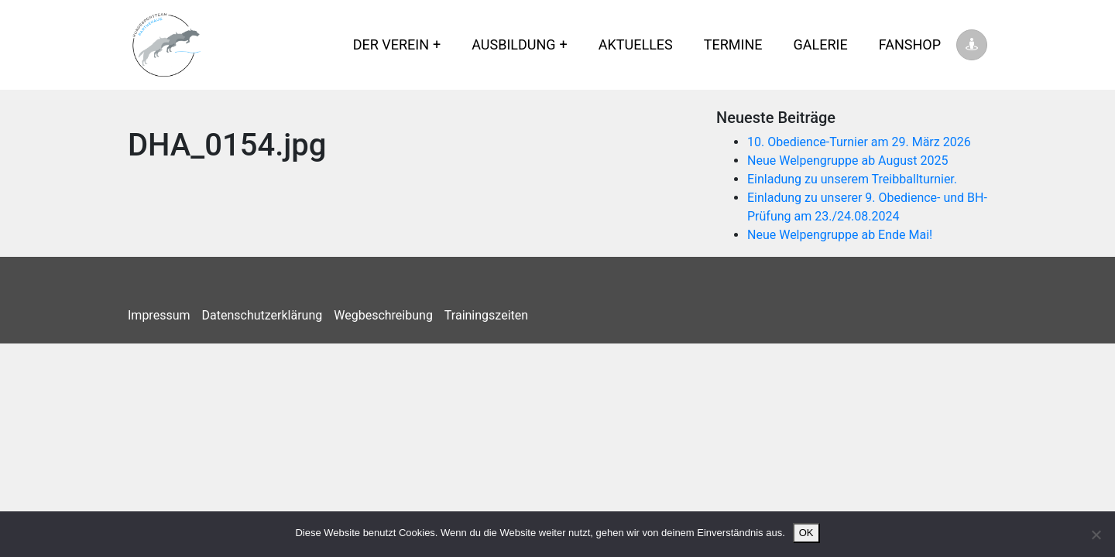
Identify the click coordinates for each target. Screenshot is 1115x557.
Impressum (159, 315)
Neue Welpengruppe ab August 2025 (848, 160)
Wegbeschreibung (383, 315)
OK (806, 532)
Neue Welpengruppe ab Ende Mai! (839, 234)
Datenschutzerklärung (262, 315)
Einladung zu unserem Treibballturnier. (852, 179)
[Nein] (1095, 534)
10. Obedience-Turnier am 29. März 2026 (859, 142)
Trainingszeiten (486, 315)
